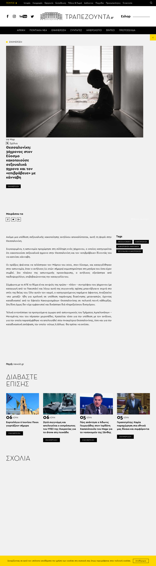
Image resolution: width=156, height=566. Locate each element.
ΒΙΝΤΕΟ (110, 30)
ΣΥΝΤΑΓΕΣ (76, 30)
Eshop (126, 16)
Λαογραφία (37, 3)
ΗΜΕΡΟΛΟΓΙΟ (94, 30)
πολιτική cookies (122, 561)
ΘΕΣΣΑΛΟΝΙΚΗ (124, 242)
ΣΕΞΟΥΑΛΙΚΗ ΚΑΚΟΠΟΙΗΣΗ (129, 251)
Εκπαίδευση (60, 3)
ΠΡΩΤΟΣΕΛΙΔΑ (127, 30)
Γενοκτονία (127, 3)
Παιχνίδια (100, 3)
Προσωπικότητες (113, 3)
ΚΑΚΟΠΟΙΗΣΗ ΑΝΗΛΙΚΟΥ (128, 246)
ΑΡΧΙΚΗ (21, 30)
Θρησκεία (48, 3)
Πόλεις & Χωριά (75, 3)
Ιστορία (27, 3)
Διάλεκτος (88, 3)
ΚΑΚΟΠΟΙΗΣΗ (141, 242)
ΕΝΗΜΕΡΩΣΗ (58, 30)
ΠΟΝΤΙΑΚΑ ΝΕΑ (38, 30)
